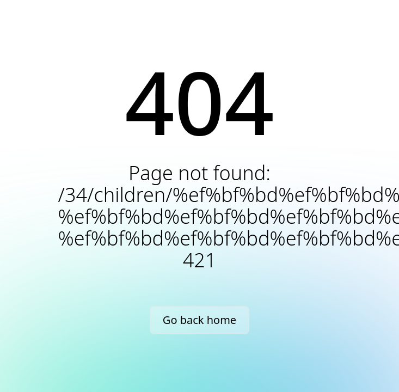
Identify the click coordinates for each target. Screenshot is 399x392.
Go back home (199, 320)
